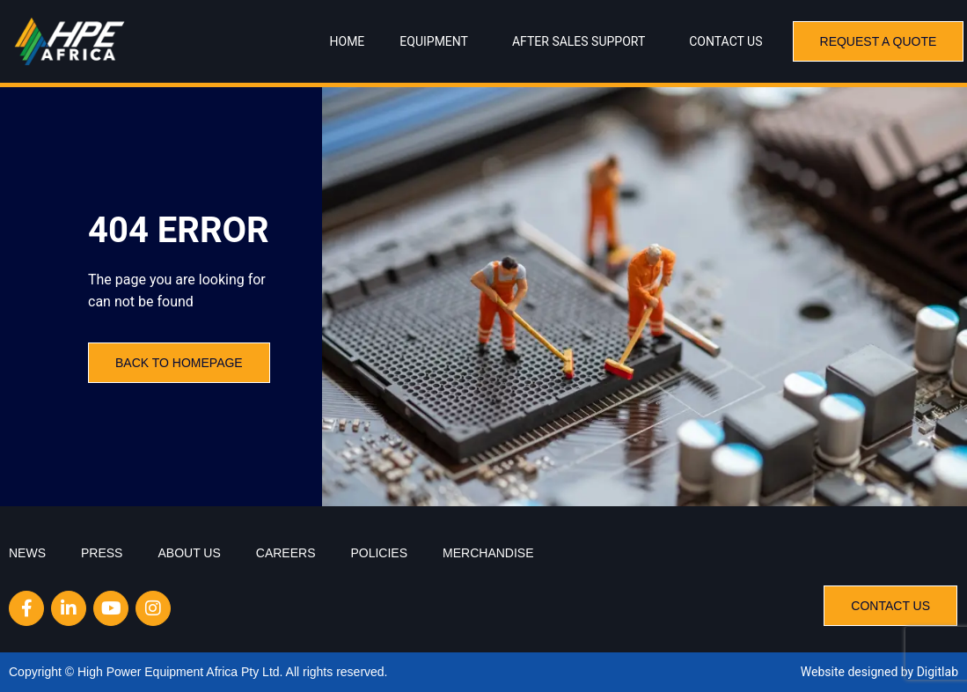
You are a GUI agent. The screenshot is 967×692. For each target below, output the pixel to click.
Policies (378, 553)
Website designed (849, 672)
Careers (286, 553)
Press (101, 553)
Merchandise (488, 553)
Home (347, 41)
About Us (189, 553)
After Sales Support (583, 41)
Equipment (438, 41)
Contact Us (725, 41)
